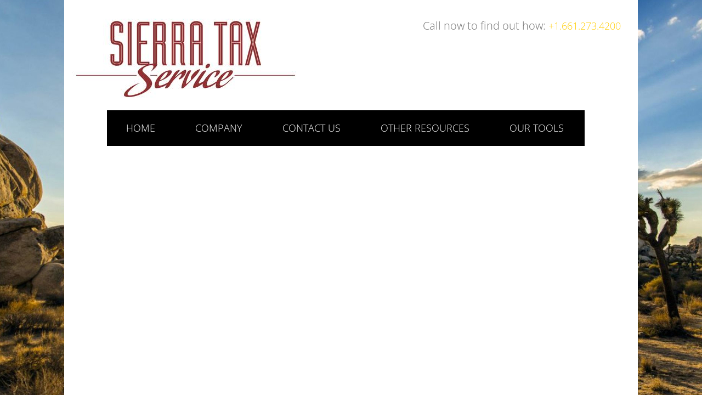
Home (140, 127)
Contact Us (311, 127)
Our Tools (536, 127)
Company (218, 127)
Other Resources (425, 127)
